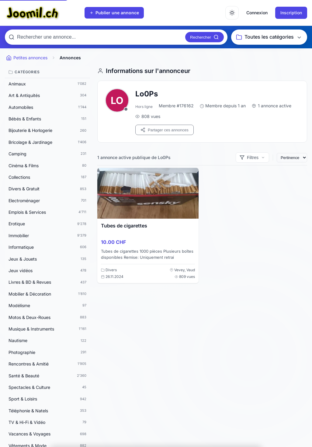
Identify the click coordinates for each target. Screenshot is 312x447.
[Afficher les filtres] (252, 157)
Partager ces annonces (164, 129)
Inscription (291, 12)
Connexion (257, 12)
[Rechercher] (204, 37)
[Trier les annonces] (292, 157)
